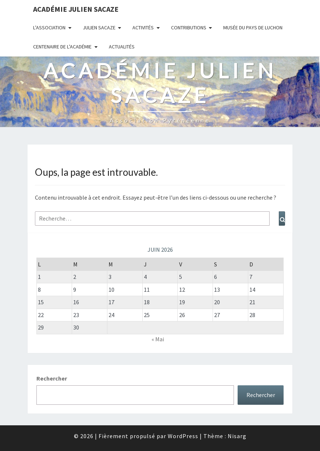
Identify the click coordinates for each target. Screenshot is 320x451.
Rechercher (51, 378)
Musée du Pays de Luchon (252, 27)
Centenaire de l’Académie (62, 46)
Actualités (122, 46)
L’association (49, 27)
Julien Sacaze (99, 27)
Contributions (188, 27)
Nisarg (237, 436)
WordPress (183, 436)
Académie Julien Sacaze (75, 9)
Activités (143, 27)
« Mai (158, 339)
